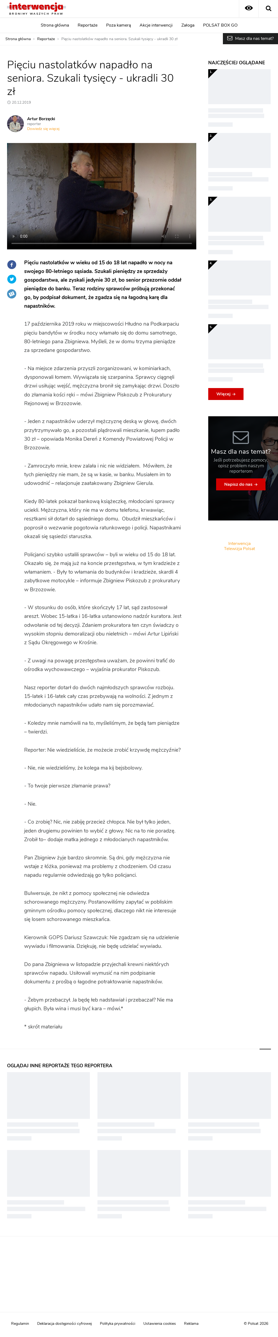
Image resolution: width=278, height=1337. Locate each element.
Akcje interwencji (156, 25)
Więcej (223, 394)
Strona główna (55, 25)
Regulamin (20, 1324)
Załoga (187, 25)
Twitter (11, 279)
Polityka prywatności (117, 1324)
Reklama (191, 1324)
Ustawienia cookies (159, 1324)
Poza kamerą (118, 25)
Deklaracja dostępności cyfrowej (64, 1324)
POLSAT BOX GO (220, 25)
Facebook (11, 264)
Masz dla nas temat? (254, 38)
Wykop (11, 293)
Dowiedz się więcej (43, 129)
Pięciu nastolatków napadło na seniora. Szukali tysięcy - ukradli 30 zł (119, 39)
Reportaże (87, 25)
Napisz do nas (238, 484)
